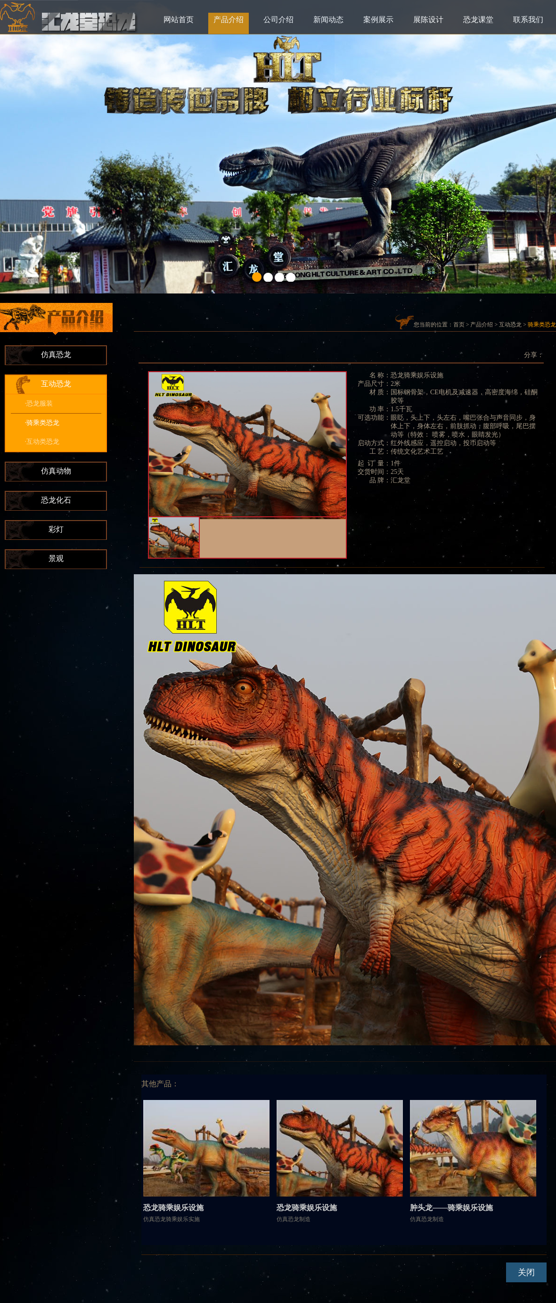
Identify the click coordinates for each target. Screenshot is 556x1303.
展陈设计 (428, 20)
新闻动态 (328, 20)
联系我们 (528, 20)
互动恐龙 (56, 384)
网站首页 (179, 20)
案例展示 (378, 20)
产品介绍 (228, 20)
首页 (459, 324)
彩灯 (56, 529)
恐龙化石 (56, 500)
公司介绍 (278, 20)
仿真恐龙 (56, 354)
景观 (56, 558)
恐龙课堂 (478, 20)
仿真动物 (56, 471)
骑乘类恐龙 (542, 324)
